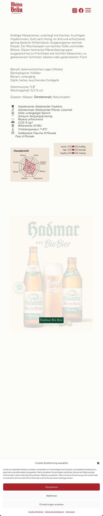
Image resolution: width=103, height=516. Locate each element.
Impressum (70, 511)
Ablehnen (51, 495)
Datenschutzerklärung (54, 511)
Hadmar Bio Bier (51, 320)
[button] (98, 463)
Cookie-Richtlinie (35, 511)
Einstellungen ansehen (51, 504)
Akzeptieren (51, 487)
